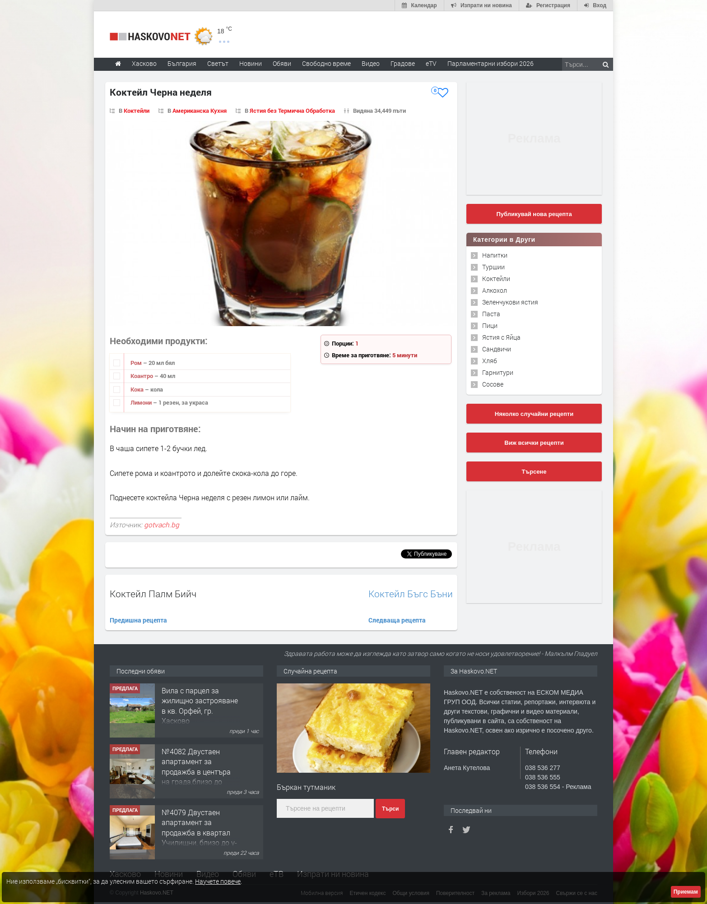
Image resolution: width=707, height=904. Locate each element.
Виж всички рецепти (533, 442)
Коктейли (136, 110)
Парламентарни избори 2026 (490, 63)
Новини (250, 63)
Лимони (141, 402)
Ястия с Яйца (501, 337)
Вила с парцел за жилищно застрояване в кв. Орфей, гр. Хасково (200, 705)
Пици (490, 325)
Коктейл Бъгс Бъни (410, 594)
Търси (390, 809)
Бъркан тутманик (306, 787)
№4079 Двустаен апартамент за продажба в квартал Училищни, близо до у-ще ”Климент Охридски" (199, 837)
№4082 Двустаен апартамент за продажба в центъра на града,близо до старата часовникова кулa (198, 777)
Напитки (494, 255)
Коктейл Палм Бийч (153, 593)
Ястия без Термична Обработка (292, 110)
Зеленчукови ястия (510, 302)
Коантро (142, 376)
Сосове (492, 384)
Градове (403, 63)
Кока (137, 389)
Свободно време (326, 63)
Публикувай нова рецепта (534, 214)
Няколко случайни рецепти (534, 413)
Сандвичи (496, 349)
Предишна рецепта (138, 620)
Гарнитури (497, 372)
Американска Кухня (199, 110)
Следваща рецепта (397, 620)
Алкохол (494, 290)
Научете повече (218, 881)
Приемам (686, 892)
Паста (491, 313)
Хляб (489, 360)
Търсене (534, 471)
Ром (136, 363)
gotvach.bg (161, 524)
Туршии (493, 267)
